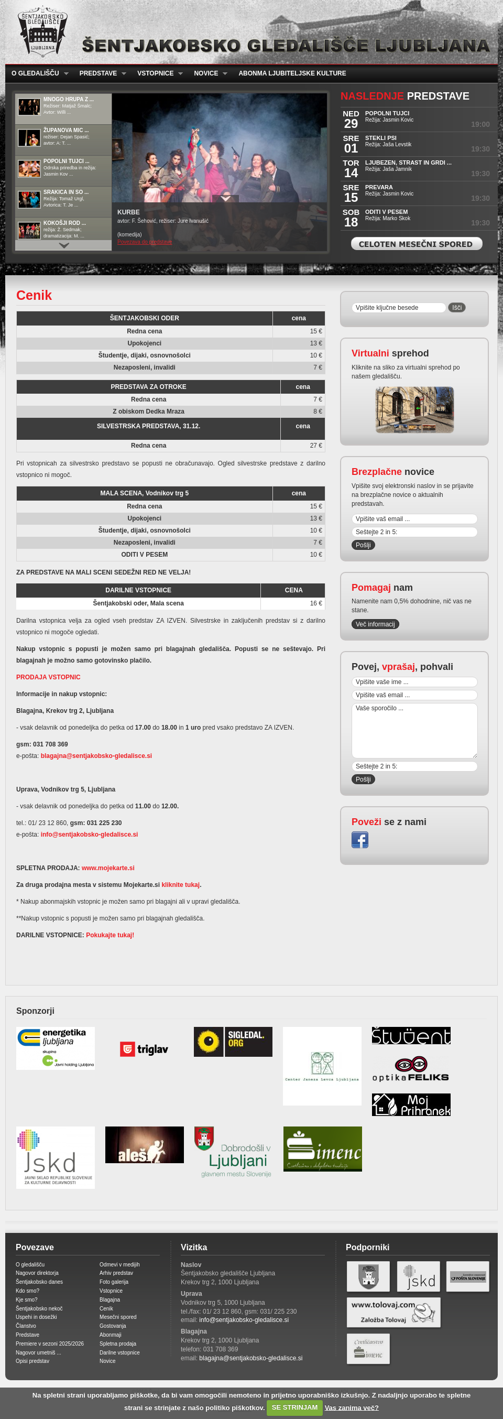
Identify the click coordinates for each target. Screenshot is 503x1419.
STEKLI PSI (381, 138)
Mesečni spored (118, 1317)
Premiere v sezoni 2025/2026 (50, 1344)
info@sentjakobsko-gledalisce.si (89, 834)
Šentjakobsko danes (39, 1282)
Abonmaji (111, 1335)
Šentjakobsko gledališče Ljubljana (249, 32)
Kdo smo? (27, 1291)
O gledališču (37, 74)
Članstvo (26, 1326)
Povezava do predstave (144, 242)
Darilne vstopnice (120, 1353)
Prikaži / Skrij (225, 198)
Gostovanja (113, 1326)
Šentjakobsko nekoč (39, 1309)
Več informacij (375, 624)
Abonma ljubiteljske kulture (292, 73)
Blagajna (110, 1300)
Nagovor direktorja (37, 1273)
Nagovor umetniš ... (38, 1353)
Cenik (106, 1309)
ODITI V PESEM (386, 212)
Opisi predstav (32, 1361)
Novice (207, 74)
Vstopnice (157, 74)
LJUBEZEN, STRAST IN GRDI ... (408, 162)
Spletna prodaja (118, 1344)
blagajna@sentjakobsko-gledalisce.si (96, 756)
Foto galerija (114, 1282)
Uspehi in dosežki (36, 1317)
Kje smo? (27, 1300)
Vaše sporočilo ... (415, 731)
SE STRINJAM (295, 1407)
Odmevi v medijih (120, 1265)
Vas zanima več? (352, 1407)
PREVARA (379, 187)
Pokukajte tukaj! (109, 935)
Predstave (100, 74)
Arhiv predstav (116, 1273)
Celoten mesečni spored (417, 243)
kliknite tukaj (180, 885)
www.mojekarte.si (108, 868)
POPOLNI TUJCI (387, 113)
